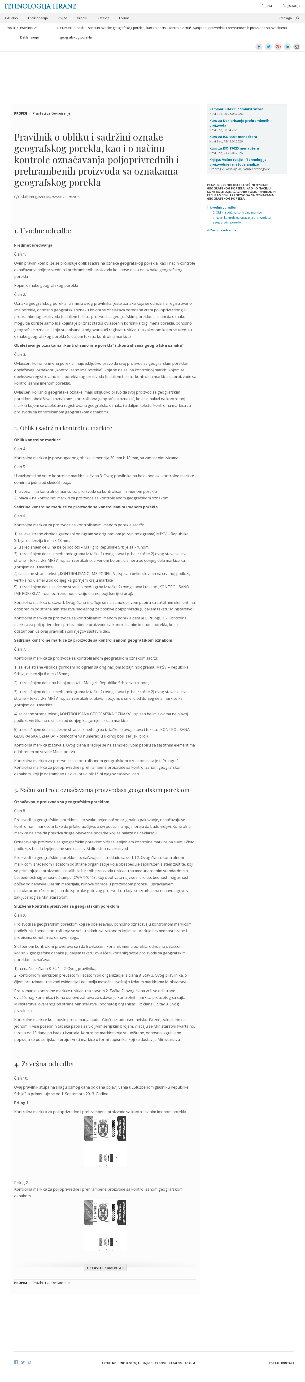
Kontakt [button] (287, 1363)
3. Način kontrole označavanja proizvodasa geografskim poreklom (242, 220)
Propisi (82, 18)
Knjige (62, 18)
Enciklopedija (38, 18)
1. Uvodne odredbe (221, 207)
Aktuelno (11, 18)
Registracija (291, 5)
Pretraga (285, 18)
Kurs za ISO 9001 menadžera (233, 136)
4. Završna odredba (221, 230)
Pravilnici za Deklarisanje (51, 113)
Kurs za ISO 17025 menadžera (234, 148)
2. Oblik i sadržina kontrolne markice (237, 212)
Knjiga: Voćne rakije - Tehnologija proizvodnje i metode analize (237, 162)
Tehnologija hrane (40, 6)
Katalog (103, 18)
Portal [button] (274, 1363)
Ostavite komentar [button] (105, 1268)
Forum (124, 18)
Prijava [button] (266, 5)
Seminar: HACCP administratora (236, 109)
